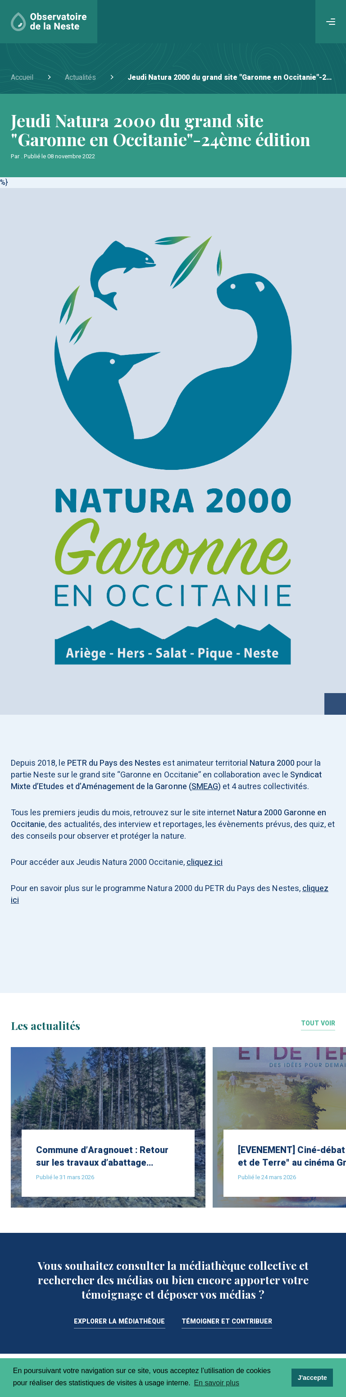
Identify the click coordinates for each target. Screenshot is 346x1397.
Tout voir (318, 1024)
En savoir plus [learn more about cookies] (216, 1383)
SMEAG (204, 787)
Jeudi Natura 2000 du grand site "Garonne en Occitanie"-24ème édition (231, 77)
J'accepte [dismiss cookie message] (312, 1377)
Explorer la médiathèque (119, 1322)
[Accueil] (48, 21)
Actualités (80, 77)
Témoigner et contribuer (227, 1322)
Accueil (22, 77)
